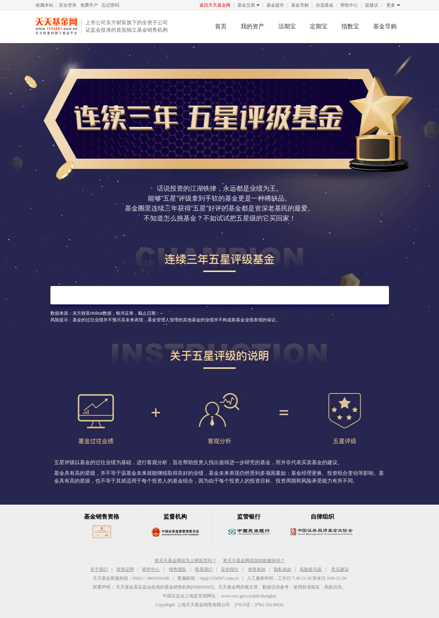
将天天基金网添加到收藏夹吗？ (254, 560)
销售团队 (178, 569)
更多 (390, 5)
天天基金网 (57, 26)
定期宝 (319, 26)
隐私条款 (282, 569)
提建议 (371, 5)
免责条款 (257, 569)
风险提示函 (311, 569)
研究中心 (151, 569)
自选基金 (324, 5)
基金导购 (300, 5)
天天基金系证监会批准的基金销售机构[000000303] (165, 587)
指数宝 (350, 26)
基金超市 (275, 5)
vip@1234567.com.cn (218, 578)
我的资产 (252, 26)
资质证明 (125, 569)
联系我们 (204, 569)
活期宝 (287, 26)
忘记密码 (110, 5)
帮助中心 (349, 5)
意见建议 (340, 569)
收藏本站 (44, 5)
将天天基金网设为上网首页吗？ (185, 560)
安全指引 (229, 569)
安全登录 (68, 5)
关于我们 (99, 569)
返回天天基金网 (214, 5)
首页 (221, 26)
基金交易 (246, 5)
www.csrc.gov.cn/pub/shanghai (248, 595)
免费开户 (89, 5)
